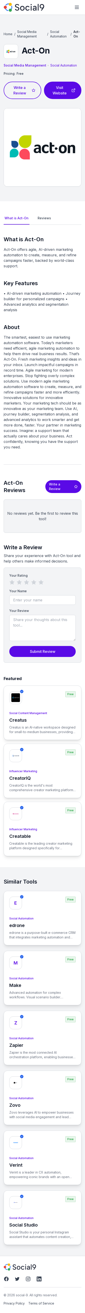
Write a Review (24, 90)
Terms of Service (41, 1303)
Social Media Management (27, 34)
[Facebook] (6, 1279)
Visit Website (64, 90)
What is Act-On (17, 218)
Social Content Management (28, 713)
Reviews (44, 218)
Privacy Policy (14, 1303)
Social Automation (58, 34)
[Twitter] (17, 1279)
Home (8, 34)
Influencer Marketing (23, 771)
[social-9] (24, 7)
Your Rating (18, 575)
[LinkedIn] (39, 1279)
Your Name (18, 591)
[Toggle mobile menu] (76, 7)
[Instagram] (28, 1279)
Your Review (19, 611)
